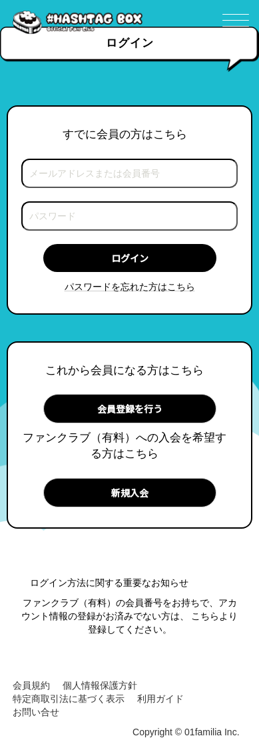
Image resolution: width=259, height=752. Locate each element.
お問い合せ (36, 712)
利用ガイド (160, 698)
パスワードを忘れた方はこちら (130, 286)
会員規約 (31, 685)
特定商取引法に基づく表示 (69, 698)
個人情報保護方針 (100, 685)
